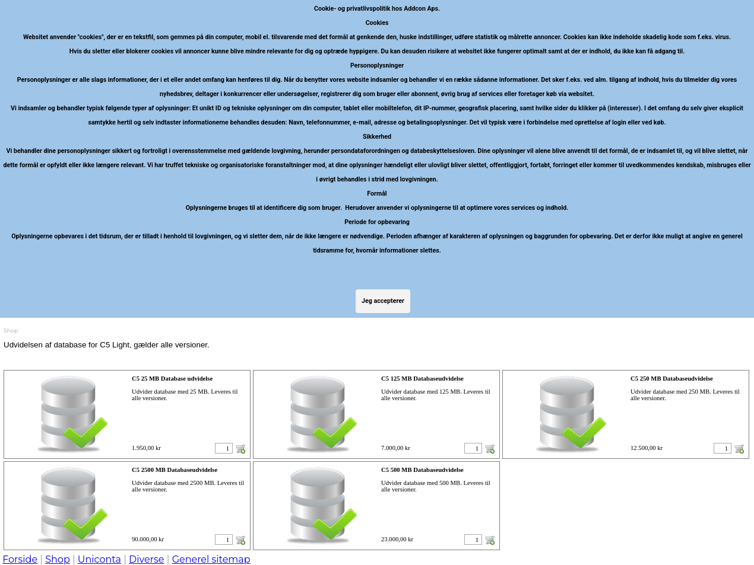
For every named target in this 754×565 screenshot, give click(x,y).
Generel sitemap (211, 559)
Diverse (146, 559)
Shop (57, 559)
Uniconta (99, 559)
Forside (19, 559)
